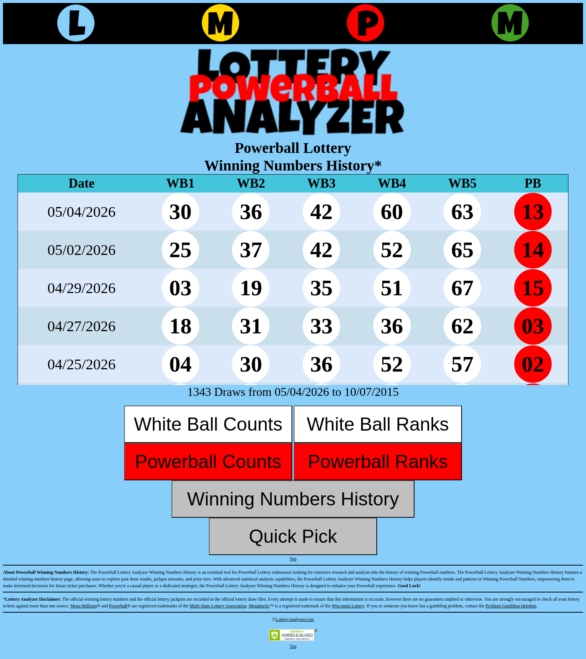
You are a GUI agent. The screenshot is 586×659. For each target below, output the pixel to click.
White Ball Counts (208, 424)
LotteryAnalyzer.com (294, 619)
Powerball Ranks (378, 461)
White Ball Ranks (378, 424)
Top (293, 558)
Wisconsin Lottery (347, 606)
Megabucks (259, 606)
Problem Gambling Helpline (510, 606)
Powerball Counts (208, 461)
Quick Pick (293, 536)
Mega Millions (83, 606)
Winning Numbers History (293, 499)
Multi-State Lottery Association (217, 606)
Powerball (118, 606)
